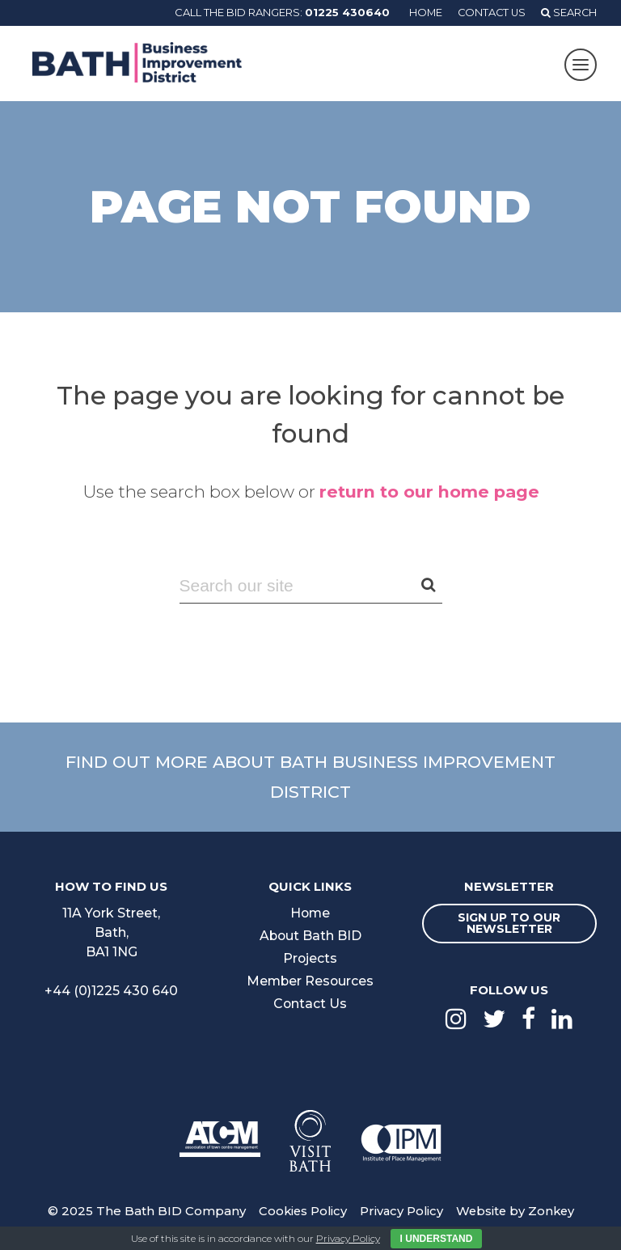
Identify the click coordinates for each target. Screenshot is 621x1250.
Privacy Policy (400, 1210)
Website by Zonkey (516, 1210)
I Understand (436, 1238)
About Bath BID (310, 935)
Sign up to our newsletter (509, 923)
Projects (310, 958)
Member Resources (310, 981)
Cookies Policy (300, 1210)
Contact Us (489, 12)
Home (422, 12)
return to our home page (429, 491)
